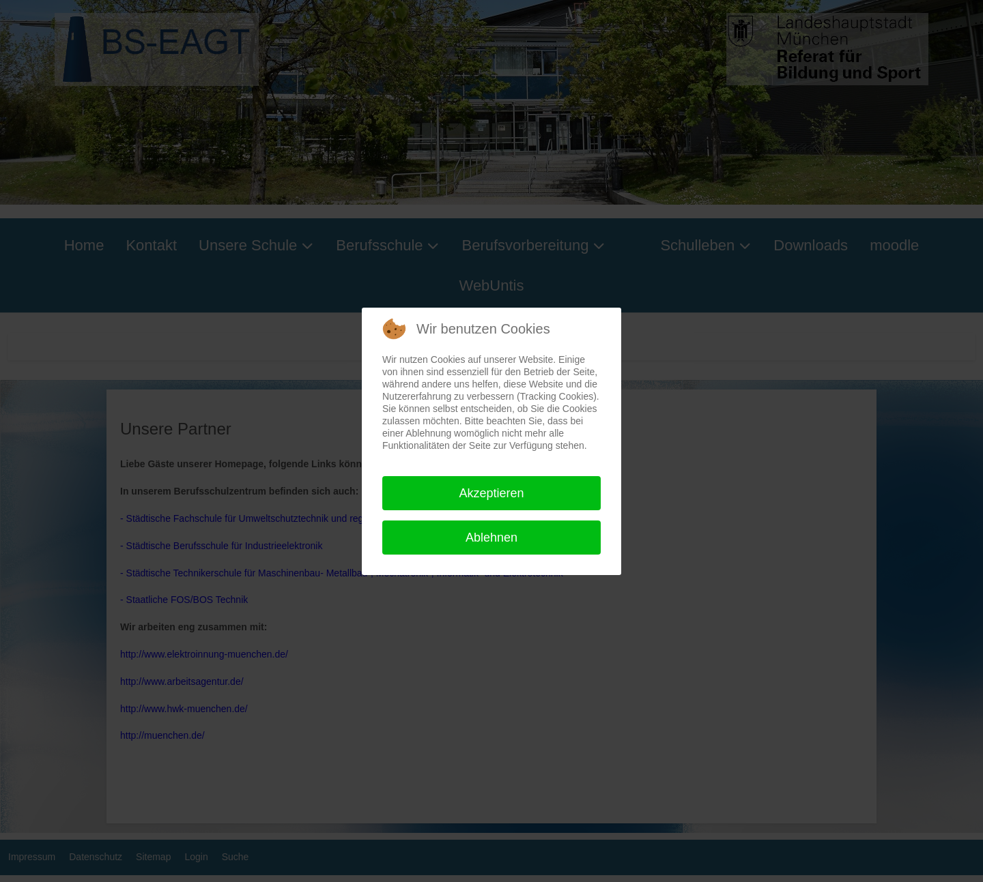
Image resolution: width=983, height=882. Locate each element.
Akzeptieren (491, 493)
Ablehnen (491, 537)
